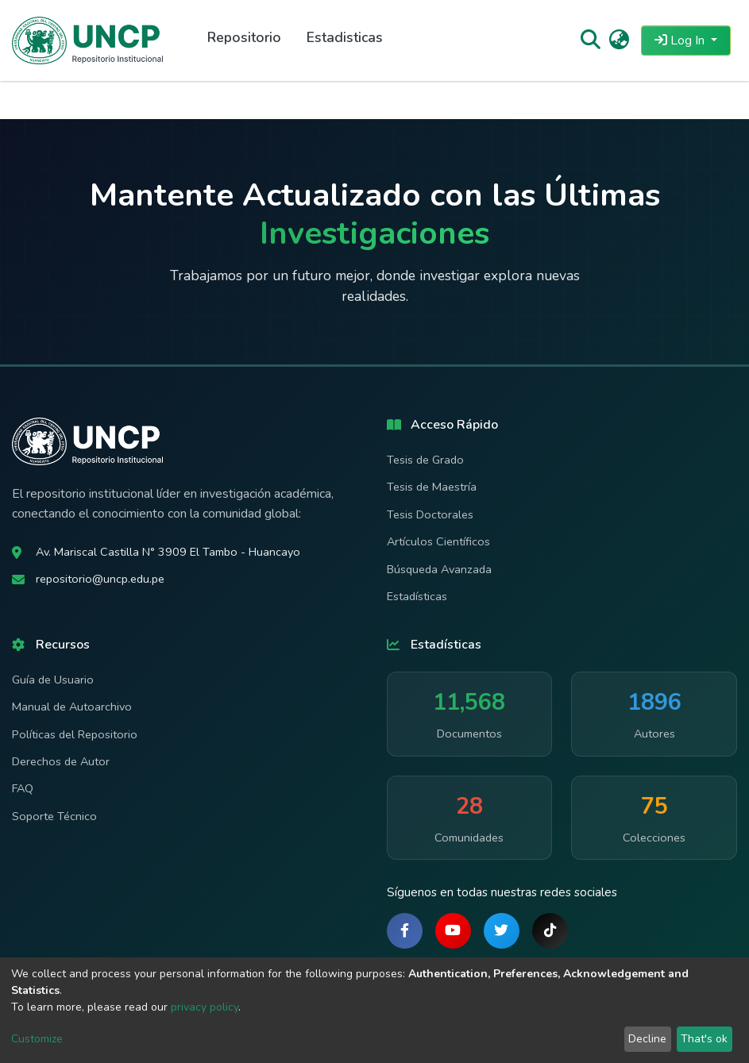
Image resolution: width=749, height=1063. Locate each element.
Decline (647, 1038)
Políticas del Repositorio (74, 734)
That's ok (704, 1038)
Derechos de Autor (61, 761)
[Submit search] (590, 40)
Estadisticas (345, 37)
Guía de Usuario (53, 679)
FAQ (22, 788)
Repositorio (244, 37)
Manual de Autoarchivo (72, 706)
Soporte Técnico (54, 816)
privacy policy (204, 1007)
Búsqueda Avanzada (439, 569)
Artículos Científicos (438, 541)
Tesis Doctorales (430, 514)
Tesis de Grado (425, 460)
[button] (619, 40)
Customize (37, 1038)
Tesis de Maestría (432, 487)
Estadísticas (417, 596)
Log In (681, 40)
